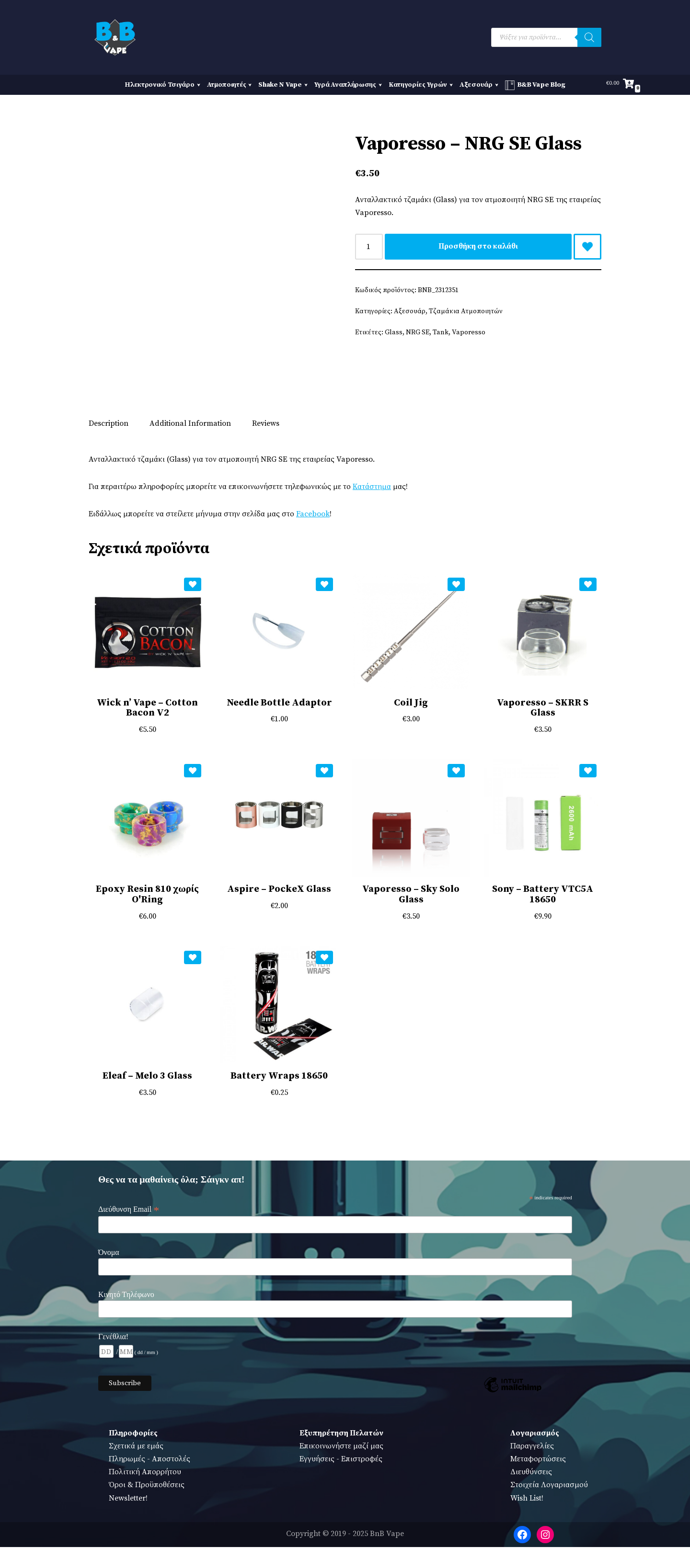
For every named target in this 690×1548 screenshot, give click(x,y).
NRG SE (417, 333)
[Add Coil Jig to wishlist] (456, 585)
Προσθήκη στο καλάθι (478, 246)
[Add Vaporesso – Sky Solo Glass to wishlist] (456, 771)
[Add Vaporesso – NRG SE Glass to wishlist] (587, 247)
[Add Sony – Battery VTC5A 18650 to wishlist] (588, 771)
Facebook (315, 514)
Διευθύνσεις (531, 1473)
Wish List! (526, 1499)
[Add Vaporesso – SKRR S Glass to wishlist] (588, 585)
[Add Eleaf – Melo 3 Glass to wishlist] (192, 958)
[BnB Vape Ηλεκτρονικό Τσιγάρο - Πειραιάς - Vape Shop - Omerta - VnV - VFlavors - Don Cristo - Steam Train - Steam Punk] (115, 37)
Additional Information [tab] (190, 424)
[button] (197, 85)
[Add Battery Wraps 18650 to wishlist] (324, 958)
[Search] (589, 37)
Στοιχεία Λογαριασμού (549, 1486)
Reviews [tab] (265, 424)
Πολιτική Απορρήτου (145, 1473)
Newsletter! (128, 1499)
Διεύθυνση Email (128, 1211)
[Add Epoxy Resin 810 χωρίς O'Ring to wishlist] (192, 771)
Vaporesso (468, 333)
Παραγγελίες (532, 1447)
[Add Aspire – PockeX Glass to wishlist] (324, 771)
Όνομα (108, 1254)
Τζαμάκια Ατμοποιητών (466, 311)
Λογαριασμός (534, 1434)
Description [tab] (108, 424)
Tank (440, 333)
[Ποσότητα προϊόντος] (369, 247)
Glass (393, 333)
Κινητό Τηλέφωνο (126, 1296)
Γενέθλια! (113, 1337)
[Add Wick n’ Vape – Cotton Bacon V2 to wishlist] (192, 585)
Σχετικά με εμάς (136, 1447)
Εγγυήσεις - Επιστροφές (340, 1460)
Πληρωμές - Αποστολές (149, 1460)
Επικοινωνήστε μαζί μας (341, 1447)
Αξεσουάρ (410, 311)
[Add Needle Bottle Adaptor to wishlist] (324, 585)
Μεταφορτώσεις (538, 1460)
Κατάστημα (373, 487)
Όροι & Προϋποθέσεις (146, 1486)
